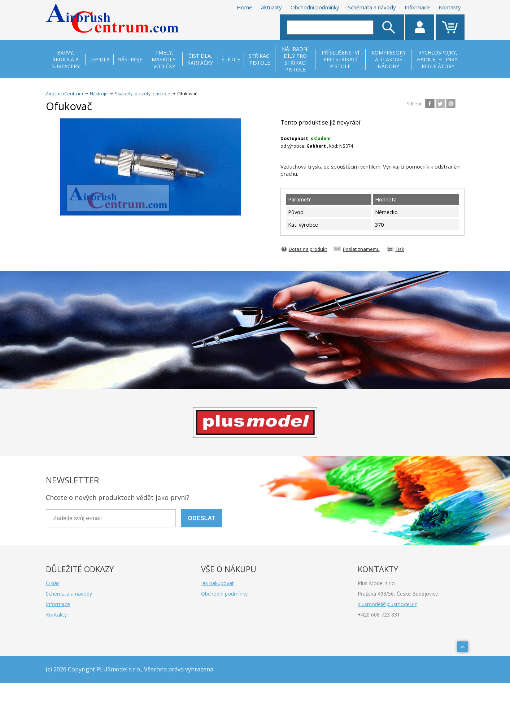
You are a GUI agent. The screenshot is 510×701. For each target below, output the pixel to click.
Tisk (400, 249)
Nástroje (99, 94)
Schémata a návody (372, 7)
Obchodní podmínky (315, 7)
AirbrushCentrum (64, 94)
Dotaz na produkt (308, 249)
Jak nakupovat (217, 583)
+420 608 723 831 (379, 614)
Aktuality (271, 7)
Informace (417, 7)
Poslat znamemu (361, 249)
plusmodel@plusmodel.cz (387, 604)
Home (244, 7)
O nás (53, 583)
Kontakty (450, 7)
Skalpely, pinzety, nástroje (142, 94)
